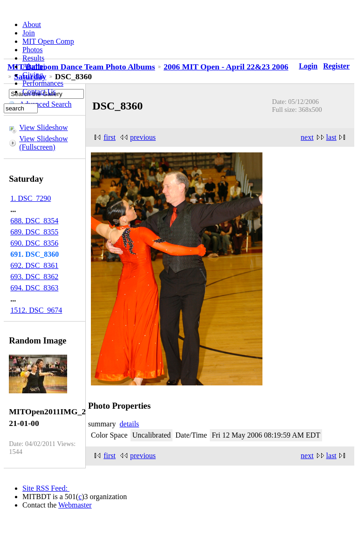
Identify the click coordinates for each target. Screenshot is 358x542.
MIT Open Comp (48, 41)
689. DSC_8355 (34, 232)
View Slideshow (43, 127)
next (307, 137)
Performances (42, 83)
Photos (32, 50)
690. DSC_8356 (34, 243)
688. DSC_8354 (34, 221)
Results (33, 58)
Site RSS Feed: (45, 488)
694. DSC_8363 (34, 288)
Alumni (33, 66)
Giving (32, 75)
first (109, 137)
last (331, 137)
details (129, 424)
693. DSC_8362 (34, 277)
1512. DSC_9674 (36, 310)
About (31, 24)
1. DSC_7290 (30, 198)
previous (143, 137)
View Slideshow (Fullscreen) (43, 143)
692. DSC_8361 (34, 265)
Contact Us (39, 92)
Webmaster (75, 505)
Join (28, 33)
